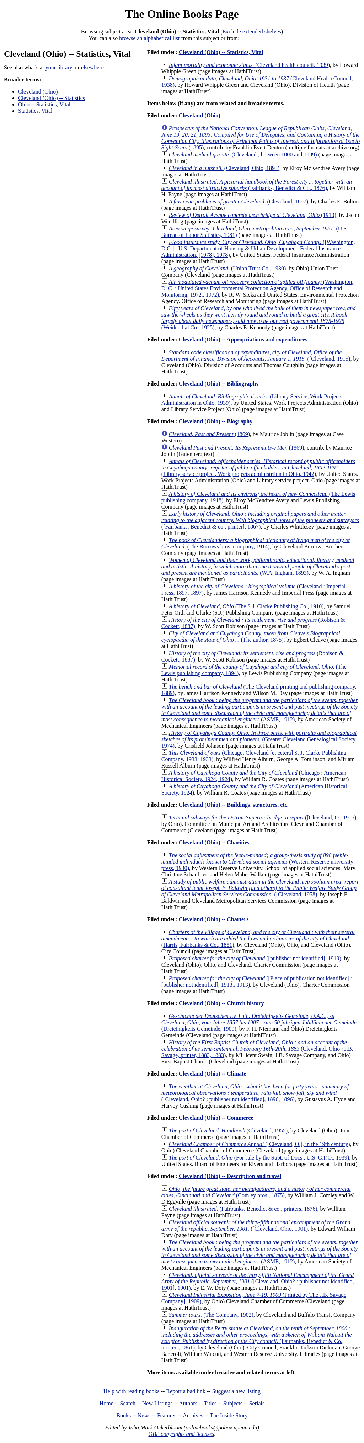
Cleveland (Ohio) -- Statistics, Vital (221, 52)
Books (123, 1415)
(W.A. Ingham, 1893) (257, 566)
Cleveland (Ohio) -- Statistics (51, 98)
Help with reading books (131, 1391)
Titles (210, 1403)
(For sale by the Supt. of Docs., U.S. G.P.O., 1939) (259, 1158)
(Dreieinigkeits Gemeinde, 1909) (259, 1022)
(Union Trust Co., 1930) (227, 268)
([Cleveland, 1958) (260, 888)
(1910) (252, 215)
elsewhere (92, 67)
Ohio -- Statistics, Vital (44, 104)
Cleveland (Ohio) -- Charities (214, 842)
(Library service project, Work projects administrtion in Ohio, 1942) (258, 467)
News (144, 1415)
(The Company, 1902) (211, 1315)
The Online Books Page (182, 13)
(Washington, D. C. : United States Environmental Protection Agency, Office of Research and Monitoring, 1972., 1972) (257, 288)
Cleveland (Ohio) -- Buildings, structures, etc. (234, 805)
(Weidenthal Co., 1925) (258, 317)
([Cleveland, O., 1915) (263, 818)
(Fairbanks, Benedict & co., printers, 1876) (243, 1209)
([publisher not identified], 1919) (255, 958)
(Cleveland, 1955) (228, 1131)
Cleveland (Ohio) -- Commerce (216, 1118)
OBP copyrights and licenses (181, 1434)
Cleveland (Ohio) (38, 92)
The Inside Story (229, 1415)
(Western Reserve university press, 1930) (257, 861)
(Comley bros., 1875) (256, 1192)
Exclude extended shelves (252, 31)
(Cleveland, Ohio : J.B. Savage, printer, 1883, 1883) (257, 1048)
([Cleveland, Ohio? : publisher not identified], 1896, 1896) (255, 1092)
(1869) (209, 434)
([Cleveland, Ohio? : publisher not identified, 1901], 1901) (257, 1281)
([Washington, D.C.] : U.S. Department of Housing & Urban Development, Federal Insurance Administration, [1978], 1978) (258, 248)
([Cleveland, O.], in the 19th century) (259, 1144)
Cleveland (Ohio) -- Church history (221, 1003)
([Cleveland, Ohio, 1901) (255, 1225)
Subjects (232, 1403)
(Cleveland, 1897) (238, 201)
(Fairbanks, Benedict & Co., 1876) (256, 185)
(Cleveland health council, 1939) (249, 65)
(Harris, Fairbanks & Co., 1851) (258, 938)
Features (166, 1415)
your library (59, 67)
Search (128, 1403)
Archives (193, 1415)
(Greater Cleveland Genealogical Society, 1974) (259, 739)
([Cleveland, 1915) (255, 355)
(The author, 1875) (250, 636)
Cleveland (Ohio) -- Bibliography (219, 384)
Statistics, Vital (35, 111)
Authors (188, 1403)
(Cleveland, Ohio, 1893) (224, 168)
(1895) (260, 137)
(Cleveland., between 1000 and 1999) (243, 155)
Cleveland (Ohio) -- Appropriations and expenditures (243, 339)
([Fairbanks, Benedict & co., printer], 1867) (260, 520)
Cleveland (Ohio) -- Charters (214, 919)
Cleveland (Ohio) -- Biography (216, 421)
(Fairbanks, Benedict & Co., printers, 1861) (256, 1338)
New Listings (157, 1403)
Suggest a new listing (236, 1391)
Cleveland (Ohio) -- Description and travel (230, 1176)
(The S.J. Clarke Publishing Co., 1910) (246, 606)
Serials (257, 1403)
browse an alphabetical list (149, 38)
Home (106, 1403)
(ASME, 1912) (259, 709)
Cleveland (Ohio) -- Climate (212, 1074)
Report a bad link (185, 1391)
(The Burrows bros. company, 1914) (255, 543)
